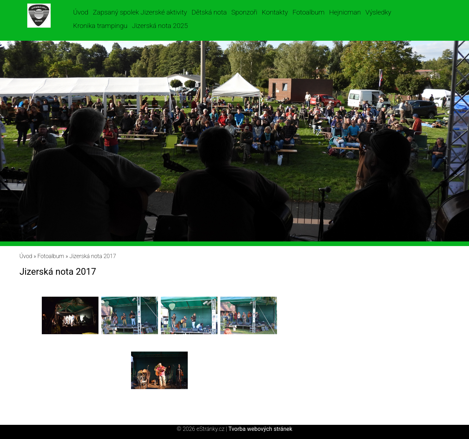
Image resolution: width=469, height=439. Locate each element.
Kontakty (275, 12)
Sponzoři (244, 12)
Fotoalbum (308, 12)
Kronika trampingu (100, 26)
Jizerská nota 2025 (160, 26)
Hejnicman (345, 12)
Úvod (80, 12)
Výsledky (378, 12)
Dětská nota (209, 12)
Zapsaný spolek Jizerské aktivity (140, 12)
